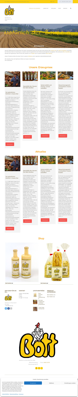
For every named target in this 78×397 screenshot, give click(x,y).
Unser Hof (45, 8)
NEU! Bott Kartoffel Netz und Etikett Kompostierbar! (41, 303)
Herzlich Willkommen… (34, 8)
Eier (64, 51)
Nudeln (33, 53)
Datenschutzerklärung (14, 394)
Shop (59, 8)
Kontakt (65, 8)
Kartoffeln (67, 51)
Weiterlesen (10, 144)
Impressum (21, 394)
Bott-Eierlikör (49, 53)
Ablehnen (51, 383)
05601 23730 (46, 362)
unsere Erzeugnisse (62, 50)
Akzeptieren (33, 383)
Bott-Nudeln (40, 283)
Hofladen (53, 8)
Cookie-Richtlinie (5, 394)
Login (53, 1)
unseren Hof (53, 50)
